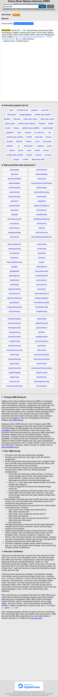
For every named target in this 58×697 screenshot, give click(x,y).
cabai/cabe (41, 179)
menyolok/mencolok (14, 350)
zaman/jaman (41, 386)
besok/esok (14, 237)
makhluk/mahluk (14, 337)
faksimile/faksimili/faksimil (41, 237)
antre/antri (14, 201)
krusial (7, 128)
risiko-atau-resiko (47, 119)
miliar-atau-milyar (30, 119)
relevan (46, 150)
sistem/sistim (41, 364)
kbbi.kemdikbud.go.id (10, 447)
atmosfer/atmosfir (14, 219)
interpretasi (11, 114)
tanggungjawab (25, 114)
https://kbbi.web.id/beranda (23, 24)
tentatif (29, 137)
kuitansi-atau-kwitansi (27, 123)
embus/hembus (41, 232)
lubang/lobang (14, 332)
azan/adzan (14, 223)
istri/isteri (41, 258)
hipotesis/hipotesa (14, 298)
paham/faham (41, 328)
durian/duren (41, 210)
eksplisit (9, 141)
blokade (42, 123)
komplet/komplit (41, 307)
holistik (37, 150)
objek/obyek (41, 319)
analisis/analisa (14, 197)
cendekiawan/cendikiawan (41, 183)
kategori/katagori (41, 298)
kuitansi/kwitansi (14, 323)
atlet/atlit (14, 214)
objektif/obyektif (41, 323)
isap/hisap (42, 253)
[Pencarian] (21, 6)
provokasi (45, 110)
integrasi (34, 110)
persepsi (48, 155)
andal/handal (14, 192)
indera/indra (42, 244)
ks (19, 146)
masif (29, 150)
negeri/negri (14, 377)
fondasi (29, 155)
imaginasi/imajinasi (14, 307)
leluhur (21, 150)
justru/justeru (41, 280)
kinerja (16, 128)
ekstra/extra (41, 223)
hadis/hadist (14, 280)
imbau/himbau (14, 311)
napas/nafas (14, 364)
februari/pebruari (14, 244)
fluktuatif (16, 119)
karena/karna (41, 285)
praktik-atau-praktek (43, 114)
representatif (48, 128)
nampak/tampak (14, 359)
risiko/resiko (42, 350)
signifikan (10, 132)
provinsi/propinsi (41, 341)
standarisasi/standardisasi (41, 368)
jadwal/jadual (41, 267)
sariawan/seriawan (41, 355)
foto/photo (14, 258)
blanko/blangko (41, 174)
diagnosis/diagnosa (41, 206)
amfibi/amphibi (14, 188)
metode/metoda (14, 346)
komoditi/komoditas (41, 302)
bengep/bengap (14, 232)
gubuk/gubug (14, 276)
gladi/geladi (14, 271)
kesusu (49, 137)
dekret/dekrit (42, 197)
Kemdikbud (6, 430)
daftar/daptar (41, 188)
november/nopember (14, 386)
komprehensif (22, 110)
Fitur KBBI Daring (16, 420)
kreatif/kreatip (41, 311)
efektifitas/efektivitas (42, 219)
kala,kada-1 (29, 146)
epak (19, 132)
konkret (29, 141)
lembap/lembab (14, 328)
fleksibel (7, 119)
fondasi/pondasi (14, 249)
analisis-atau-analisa (14, 137)
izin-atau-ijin (39, 132)
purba (49, 146)
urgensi (12, 150)
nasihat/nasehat (14, 368)
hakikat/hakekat (14, 289)
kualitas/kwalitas (14, 319)
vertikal (25, 159)
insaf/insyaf (41, 249)
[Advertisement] (29, 71)
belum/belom (14, 228)
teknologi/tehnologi (41, 381)
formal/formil (14, 253)
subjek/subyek (41, 372)
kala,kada (39, 137)
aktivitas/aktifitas (14, 179)
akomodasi (47, 141)
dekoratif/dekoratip (41, 192)
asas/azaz (14, 210)
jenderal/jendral (41, 276)
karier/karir (41, 289)
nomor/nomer (14, 381)
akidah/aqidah (14, 183)
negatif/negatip (14, 372)
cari (49, 132)
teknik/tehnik (42, 377)
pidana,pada (10, 123)
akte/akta (14, 174)
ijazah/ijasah (14, 302)
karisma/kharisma (41, 293)
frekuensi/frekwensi (14, 262)
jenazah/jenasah (41, 271)
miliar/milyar (14, 355)
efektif (50, 123)
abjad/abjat (14, 170)
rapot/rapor (41, 346)
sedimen (9, 146)
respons (38, 155)
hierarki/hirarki (14, 293)
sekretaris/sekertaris (42, 359)
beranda (16, 15)
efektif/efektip (41, 214)
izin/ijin (41, 262)
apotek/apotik (14, 206)
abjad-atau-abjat (38, 159)
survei (37, 141)
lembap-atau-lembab (14, 155)
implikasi (40, 146)
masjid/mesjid (14, 341)
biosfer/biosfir (41, 170)
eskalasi (28, 132)
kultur (11, 110)
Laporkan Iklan (36, 619)
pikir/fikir (41, 332)
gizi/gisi (14, 267)
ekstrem (19, 141)
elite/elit (42, 228)
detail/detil (42, 201)
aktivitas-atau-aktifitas (31, 128)
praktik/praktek (42, 337)
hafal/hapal (14, 285)
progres (16, 159)
